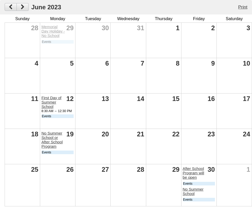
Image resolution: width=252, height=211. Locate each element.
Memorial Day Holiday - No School (53, 31)
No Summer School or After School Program (52, 140)
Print (242, 7)
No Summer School (193, 191)
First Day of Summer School (51, 102)
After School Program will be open (193, 172)
